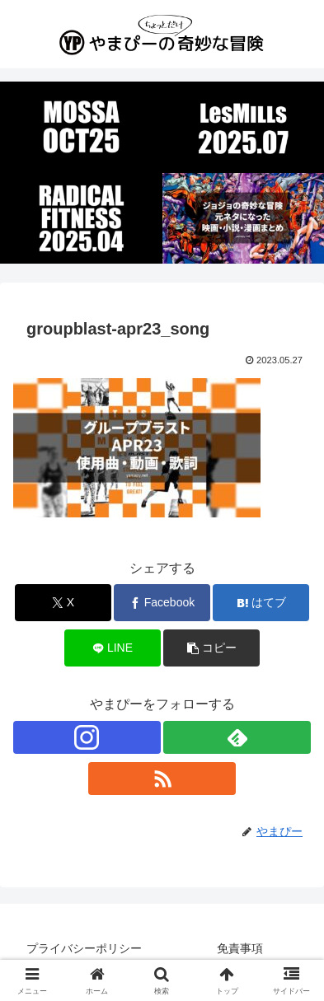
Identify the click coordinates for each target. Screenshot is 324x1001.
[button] (211, 648)
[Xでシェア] (63, 602)
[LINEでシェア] (112, 648)
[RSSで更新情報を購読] (162, 778)
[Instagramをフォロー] (87, 737)
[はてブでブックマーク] (261, 602)
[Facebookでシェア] (162, 602)
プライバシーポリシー (84, 948)
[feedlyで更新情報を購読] (237, 737)
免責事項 (240, 948)
